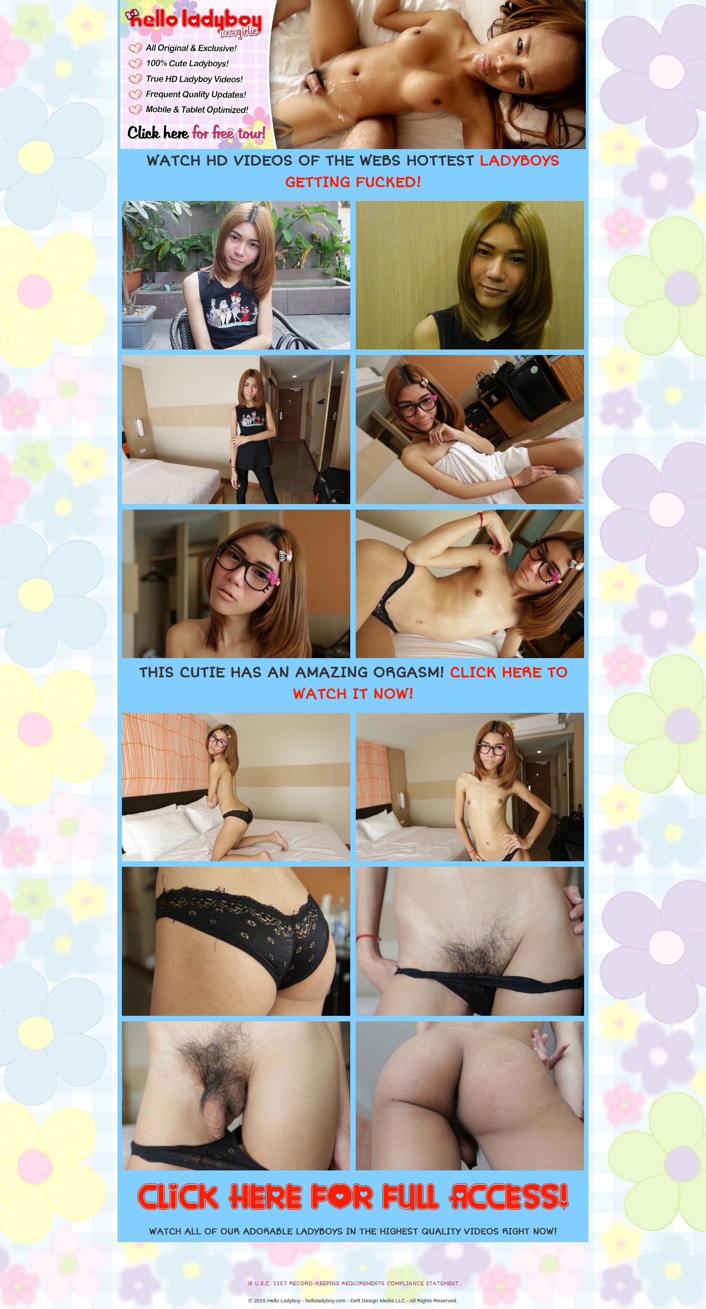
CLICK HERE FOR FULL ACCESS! (353, 1198)
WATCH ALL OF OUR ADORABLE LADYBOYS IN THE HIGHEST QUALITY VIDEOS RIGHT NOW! (353, 1231)
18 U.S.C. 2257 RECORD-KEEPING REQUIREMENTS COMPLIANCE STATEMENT (353, 1283)
